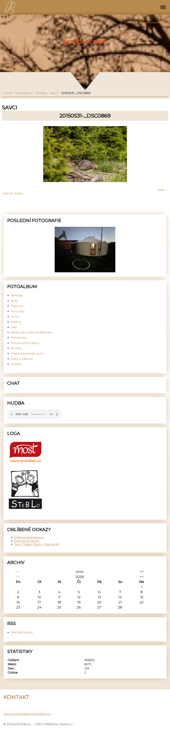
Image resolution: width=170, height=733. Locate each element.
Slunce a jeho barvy (25, 343)
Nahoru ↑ (67, 724)
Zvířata (41, 93)
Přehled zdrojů (22, 632)
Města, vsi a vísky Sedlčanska (31, 332)
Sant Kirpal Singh (26, 541)
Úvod (7, 93)
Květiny (16, 322)
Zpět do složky (12, 193)
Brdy (14, 301)
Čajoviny (17, 306)
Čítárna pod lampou (29, 537)
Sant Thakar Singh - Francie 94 (36, 544)
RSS (39, 724)
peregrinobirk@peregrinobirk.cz (27, 714)
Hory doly (18, 311)
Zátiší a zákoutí (22, 359)
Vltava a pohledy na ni (27, 353)
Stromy (16, 348)
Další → (162, 190)
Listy (14, 327)
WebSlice (51, 724)
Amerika (17, 295)
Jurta (15, 316)
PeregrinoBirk (85, 42)
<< (18, 571)
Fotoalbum (23, 93)
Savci (53, 93)
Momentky (19, 337)
